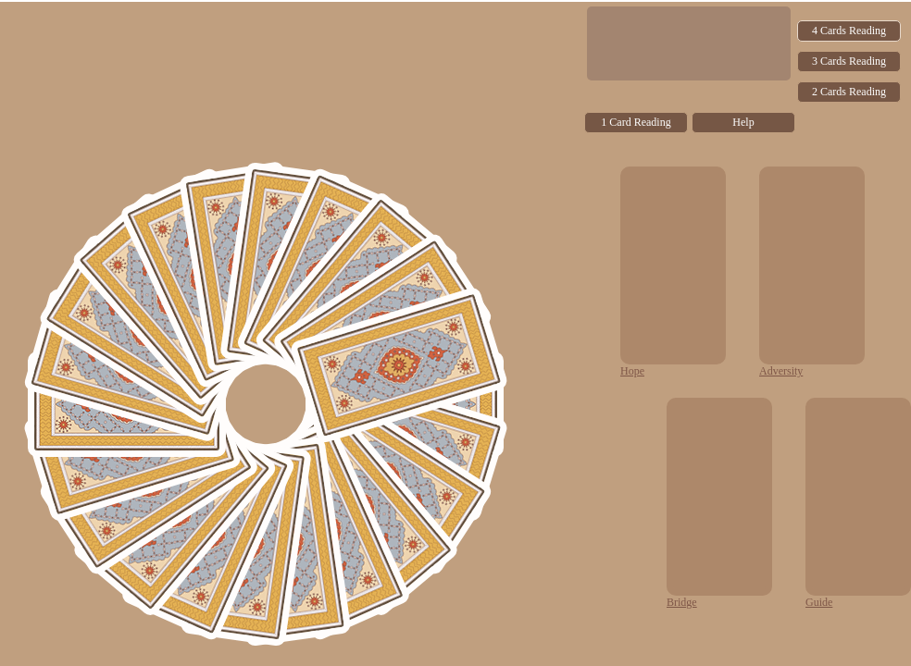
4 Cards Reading (849, 30)
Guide (818, 602)
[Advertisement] (291, 131)
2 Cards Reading (849, 91)
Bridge (682, 602)
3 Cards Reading (849, 61)
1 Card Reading (635, 122)
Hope (632, 370)
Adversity (781, 370)
